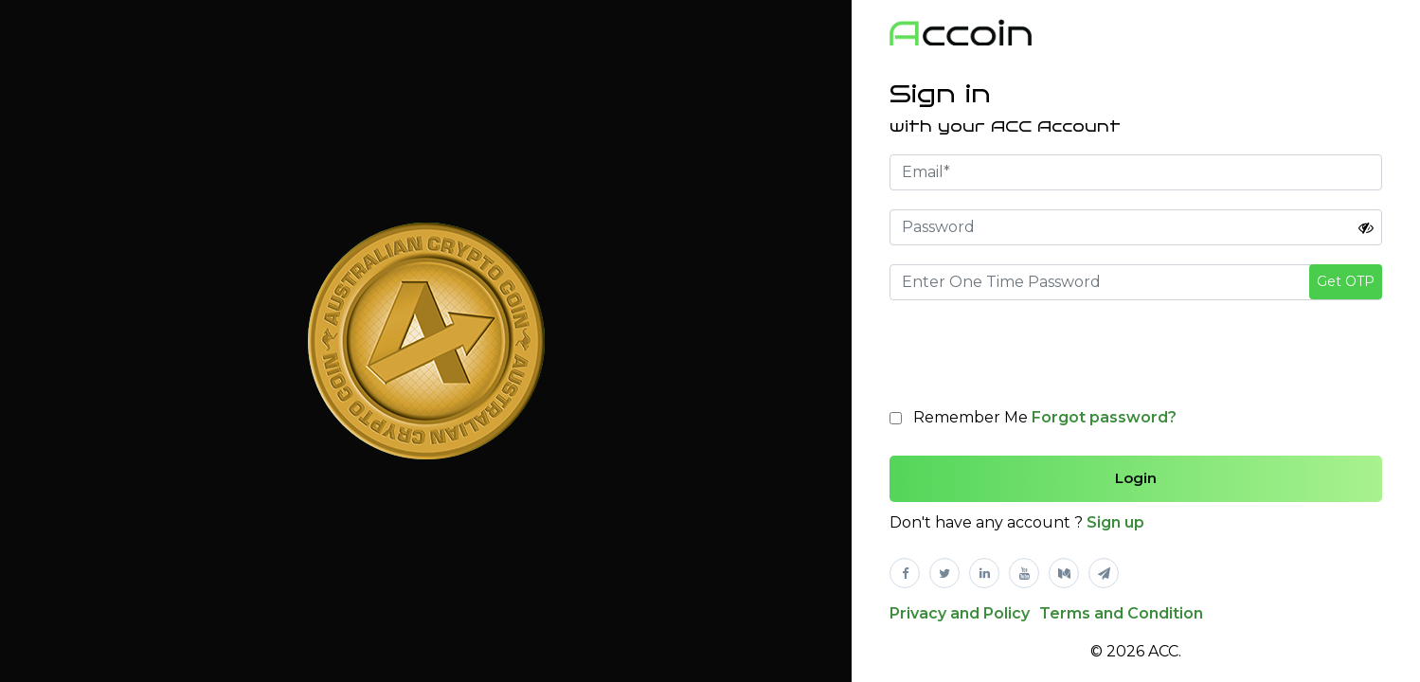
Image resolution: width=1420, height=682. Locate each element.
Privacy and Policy (960, 613)
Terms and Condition (1121, 613)
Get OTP (1346, 281)
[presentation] (1033, 356)
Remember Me (1045, 417)
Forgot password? (1104, 417)
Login (1136, 478)
